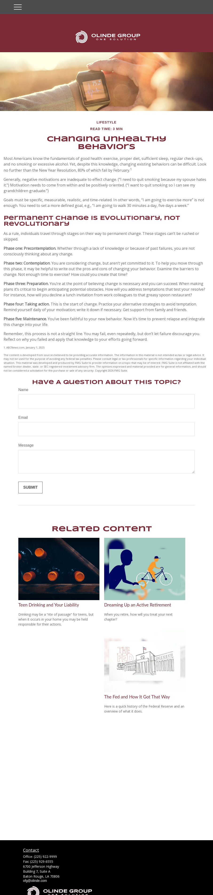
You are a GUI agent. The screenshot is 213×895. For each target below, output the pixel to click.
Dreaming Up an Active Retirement (137, 604)
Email (23, 418)
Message (26, 445)
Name (23, 390)
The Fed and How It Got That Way (137, 696)
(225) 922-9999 (45, 856)
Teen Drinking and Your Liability (48, 604)
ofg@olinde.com (35, 881)
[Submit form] (30, 487)
